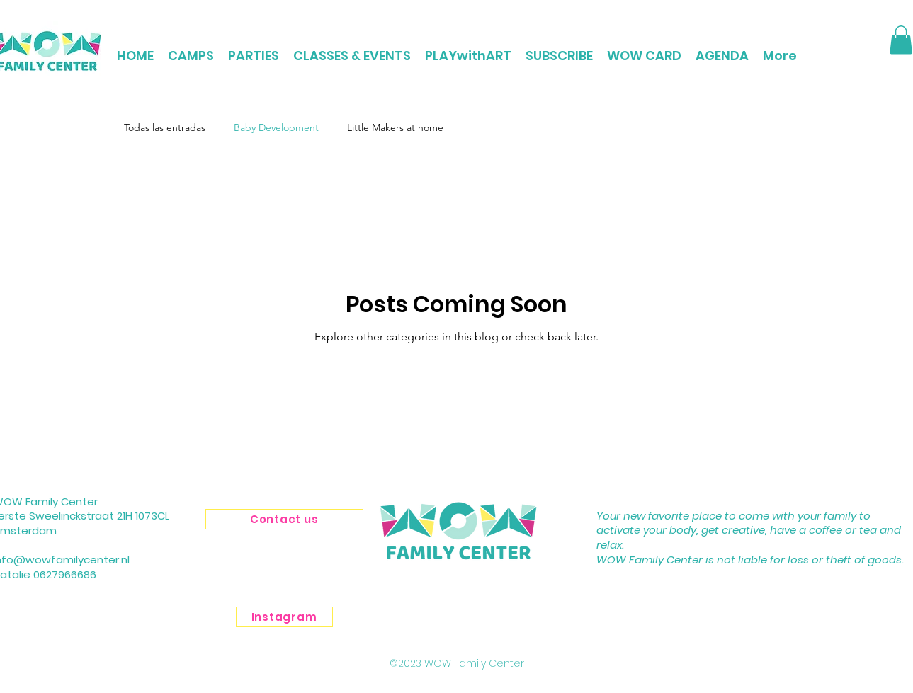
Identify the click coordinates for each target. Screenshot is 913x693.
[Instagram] (284, 617)
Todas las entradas (164, 127)
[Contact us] (284, 519)
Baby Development (276, 127)
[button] (901, 40)
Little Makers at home (395, 127)
